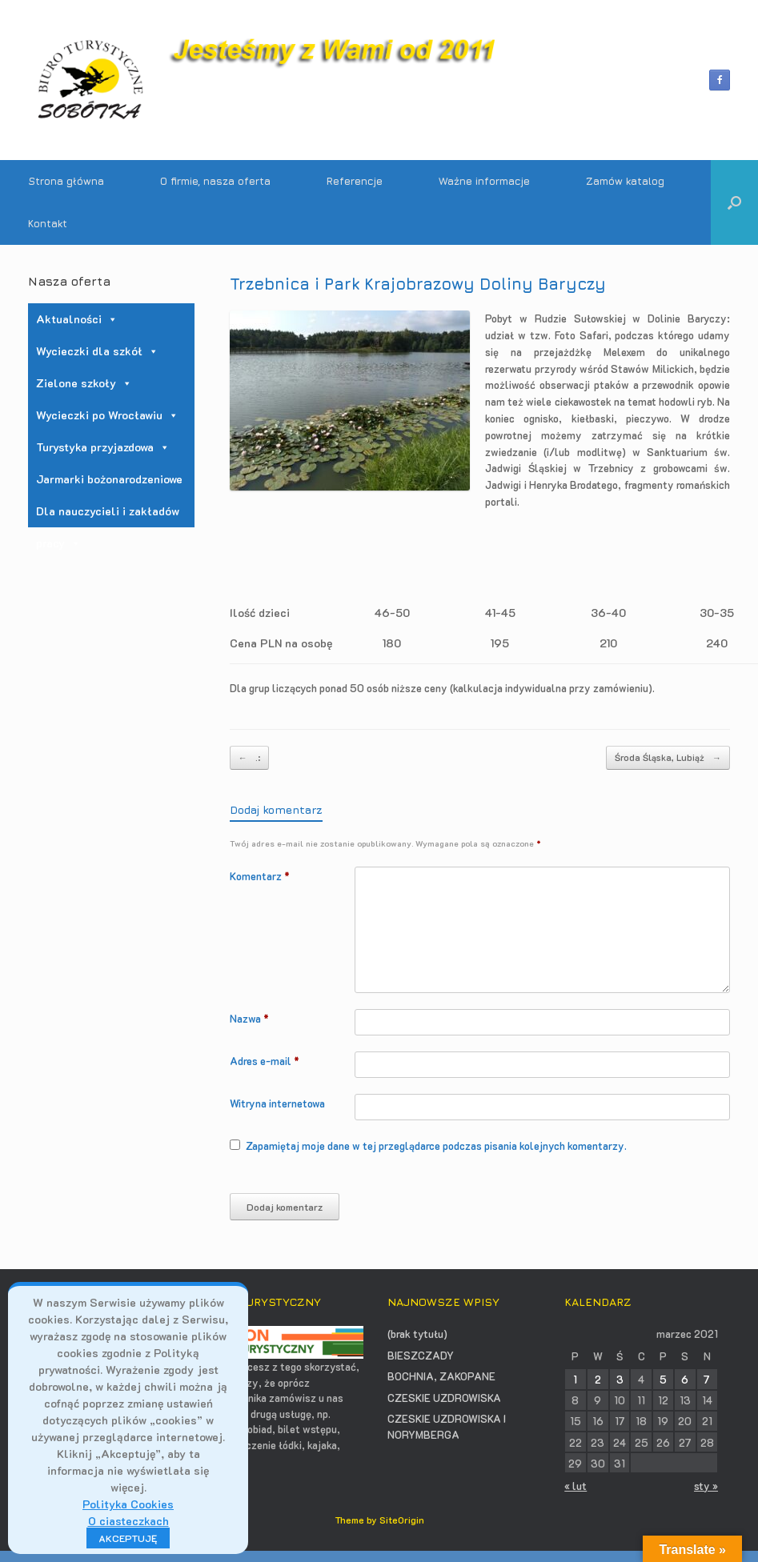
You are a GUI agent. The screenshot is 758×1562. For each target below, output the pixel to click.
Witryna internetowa (277, 1103)
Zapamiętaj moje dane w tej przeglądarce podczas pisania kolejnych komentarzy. (436, 1145)
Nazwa (249, 1018)
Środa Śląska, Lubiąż (668, 758)
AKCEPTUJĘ (128, 1538)
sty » (706, 1485)
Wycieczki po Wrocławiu (107, 415)
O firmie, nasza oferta (215, 180)
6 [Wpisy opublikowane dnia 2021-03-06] (684, 1379)
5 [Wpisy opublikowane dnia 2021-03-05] (663, 1379)
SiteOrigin (401, 1520)
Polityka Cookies (128, 1504)
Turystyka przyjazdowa (103, 447)
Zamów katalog (625, 180)
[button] (734, 202)
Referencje (355, 180)
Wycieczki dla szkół (97, 350)
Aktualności (77, 318)
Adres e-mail (264, 1060)
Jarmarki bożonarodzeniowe (109, 479)
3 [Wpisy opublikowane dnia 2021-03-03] (620, 1379)
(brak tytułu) (417, 1333)
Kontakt (47, 223)
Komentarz (260, 876)
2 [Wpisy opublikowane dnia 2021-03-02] (598, 1379)
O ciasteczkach (128, 1520)
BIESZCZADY (420, 1355)
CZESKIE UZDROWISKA (444, 1397)
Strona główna (66, 180)
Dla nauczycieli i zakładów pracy (107, 515)
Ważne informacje (484, 180)
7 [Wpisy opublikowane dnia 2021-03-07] (707, 1379)
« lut (575, 1485)
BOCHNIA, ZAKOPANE (441, 1376)
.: (249, 758)
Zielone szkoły (84, 382)
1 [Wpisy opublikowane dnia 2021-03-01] (575, 1379)
